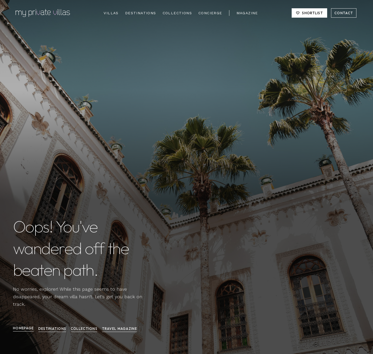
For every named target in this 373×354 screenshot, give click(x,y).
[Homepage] (43, 13)
